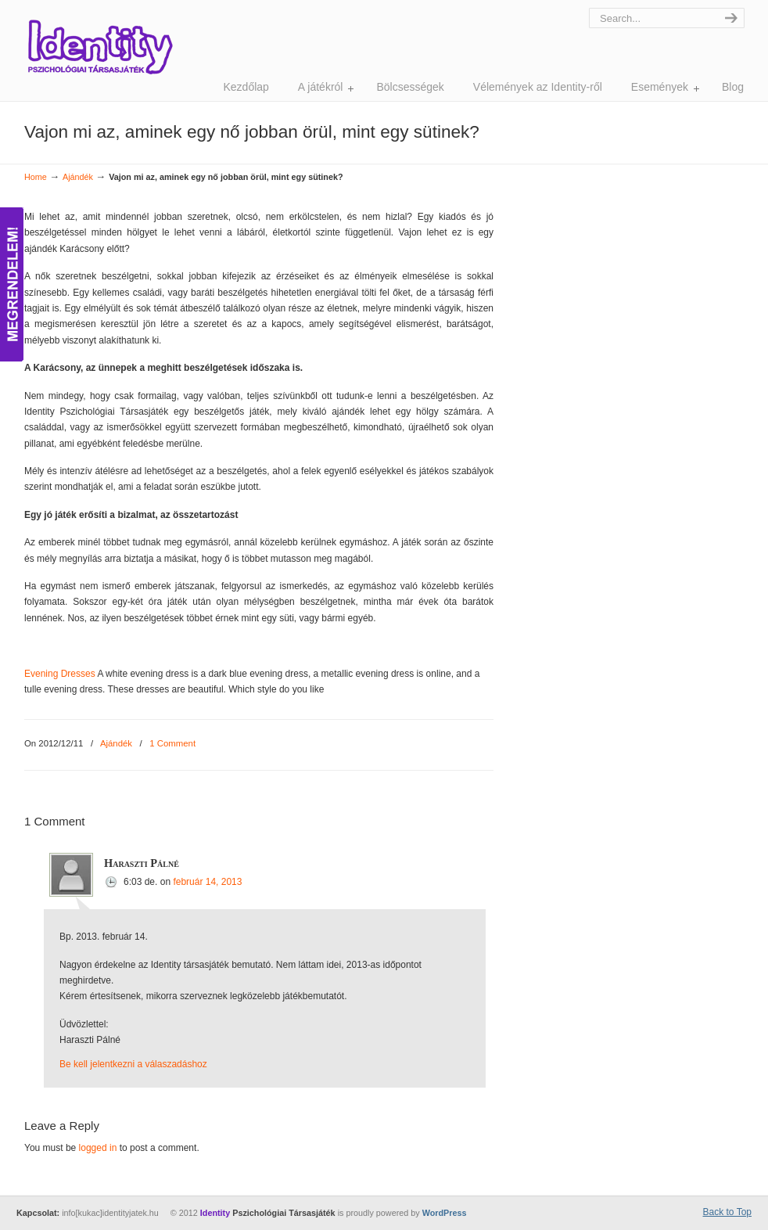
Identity (99, 47)
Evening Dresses (59, 673)
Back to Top (727, 1212)
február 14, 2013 (207, 881)
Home (35, 177)
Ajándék (78, 177)
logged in (98, 1147)
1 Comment (172, 743)
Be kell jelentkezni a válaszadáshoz (133, 1064)
